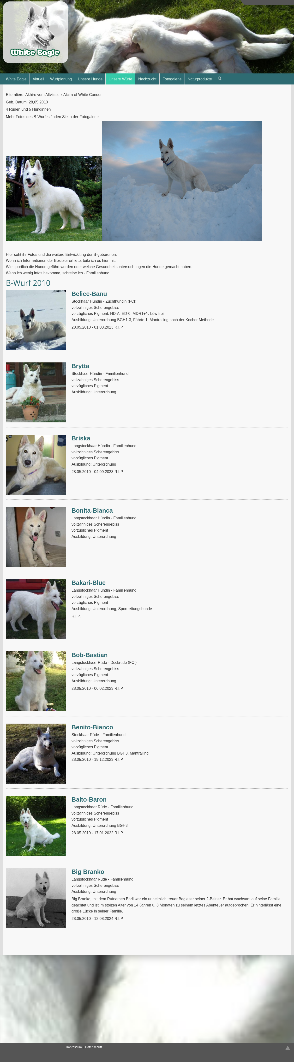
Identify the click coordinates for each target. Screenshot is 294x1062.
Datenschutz (93, 1047)
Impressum (74, 1047)
